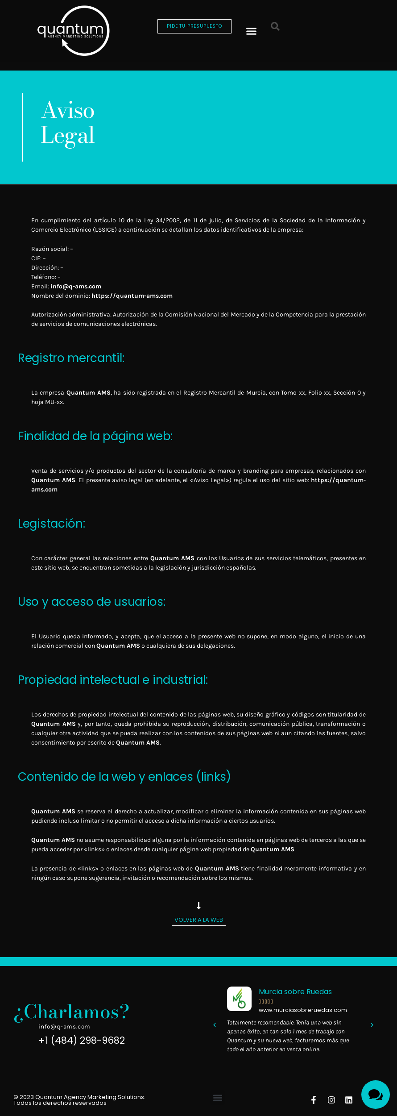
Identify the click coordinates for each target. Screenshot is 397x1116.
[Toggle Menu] (375, 1094)
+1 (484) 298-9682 (81, 1040)
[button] (251, 30)
